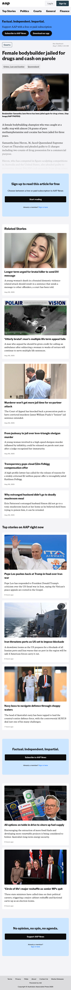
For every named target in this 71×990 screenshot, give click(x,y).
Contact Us (43, 979)
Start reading (35, 199)
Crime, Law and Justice (14, 66)
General (51, 11)
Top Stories (9, 11)
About (34, 979)
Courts (37, 11)
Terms (10, 979)
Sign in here (43, 207)
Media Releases (57, 979)
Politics (24, 11)
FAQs (26, 979)
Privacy (18, 979)
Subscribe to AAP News (15, 33)
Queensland (33, 66)
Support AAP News (35, 936)
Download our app (41, 33)
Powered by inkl (35, 983)
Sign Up (62, 3)
